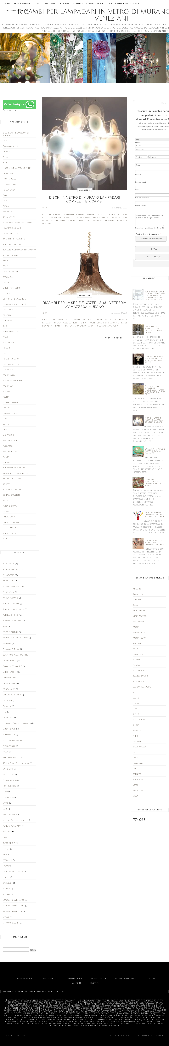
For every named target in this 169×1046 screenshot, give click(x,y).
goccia (6, 408)
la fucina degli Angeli (13, 872)
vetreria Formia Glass (13, 900)
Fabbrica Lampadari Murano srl (84, 1040)
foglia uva (8, 386)
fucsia (136, 703)
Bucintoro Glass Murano (15, 655)
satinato (137, 774)
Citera (6, 141)
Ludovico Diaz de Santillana (17, 723)
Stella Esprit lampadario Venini (17, 223)
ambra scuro (139, 638)
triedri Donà (9, 517)
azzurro (137, 660)
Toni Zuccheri (9, 786)
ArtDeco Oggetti (11, 604)
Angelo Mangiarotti (13, 587)
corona (7, 315)
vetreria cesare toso (13, 912)
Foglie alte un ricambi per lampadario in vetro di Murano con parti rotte (155, 390)
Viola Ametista (140, 616)
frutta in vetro (10, 402)
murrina (137, 731)
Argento (137, 589)
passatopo (8, 446)
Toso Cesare (9, 797)
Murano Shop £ (98, 979)
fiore (5, 353)
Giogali (6, 206)
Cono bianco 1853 (11, 146)
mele (5, 430)
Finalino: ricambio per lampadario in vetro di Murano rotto (154, 359)
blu (134, 692)
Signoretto (8, 775)
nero (135, 736)
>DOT (44, 206)
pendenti (7, 457)
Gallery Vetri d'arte (12, 695)
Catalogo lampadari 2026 (17, 10)
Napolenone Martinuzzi (14, 740)
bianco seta (138, 682)
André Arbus (9, 581)
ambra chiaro (139, 633)
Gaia (5, 195)
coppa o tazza (10, 310)
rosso (136, 769)
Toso (5, 792)
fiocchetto (8, 342)
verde (135, 785)
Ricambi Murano (22, 3)
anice (135, 649)
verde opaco (139, 791)
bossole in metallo (12, 255)
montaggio (8, 435)
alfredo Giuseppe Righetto (15, 820)
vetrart (6, 889)
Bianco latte (139, 594)
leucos (6, 877)
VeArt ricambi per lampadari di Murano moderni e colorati (155, 514)
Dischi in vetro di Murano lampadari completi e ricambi (84, 198)
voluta (6, 539)
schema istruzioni (11, 495)
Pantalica (7, 212)
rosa (135, 758)
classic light (9, 843)
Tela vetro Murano (12, 228)
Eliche (5, 163)
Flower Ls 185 (9, 185)
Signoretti (8, 769)
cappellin (7, 837)
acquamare (138, 622)
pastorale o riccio (12, 451)
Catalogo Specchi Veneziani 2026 (123, 3)
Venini (5, 809)
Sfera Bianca (9, 217)
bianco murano (140, 671)
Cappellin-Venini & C (12, 666)
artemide (7, 832)
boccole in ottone (12, 244)
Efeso (5, 157)
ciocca (6, 293)
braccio (6, 261)
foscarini (7, 860)
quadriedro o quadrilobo (16, 473)
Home (7, 3)
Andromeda (8, 575)
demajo (6, 849)
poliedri (6, 462)
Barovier (7, 644)
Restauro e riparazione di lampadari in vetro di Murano (155, 483)
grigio (136, 725)
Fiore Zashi (8, 174)
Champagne (138, 600)
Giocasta (7, 201)
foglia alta (8, 370)
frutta (6, 397)
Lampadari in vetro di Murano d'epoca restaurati (155, 451)
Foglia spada (9, 190)
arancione (84, 190)
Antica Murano (10, 598)
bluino (136, 698)
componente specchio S (14, 304)
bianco (136, 665)
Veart (5, 803)
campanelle (8, 277)
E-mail (38, 3)
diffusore (7, 321)
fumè (135, 709)
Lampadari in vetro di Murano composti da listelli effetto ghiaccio (155, 329)
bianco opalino (140, 676)
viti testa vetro (10, 533)
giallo (136, 714)
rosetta (6, 484)
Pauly (5, 752)
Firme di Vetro (10, 683)
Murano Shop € (50, 979)
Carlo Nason (9, 672)
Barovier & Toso (11, 649)
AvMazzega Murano (12, 621)
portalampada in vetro (14, 468)
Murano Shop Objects (125, 979)
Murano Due (9, 735)
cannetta (7, 283)
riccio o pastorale (12, 479)
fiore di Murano (11, 359)
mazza (6, 424)
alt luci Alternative (12, 826)
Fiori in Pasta (9, 179)
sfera (5, 500)
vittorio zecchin (11, 923)
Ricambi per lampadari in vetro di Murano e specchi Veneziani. (68, 1036)
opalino (137, 741)
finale (5, 337)
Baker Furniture (10, 632)
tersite (6, 511)
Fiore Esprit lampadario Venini (17, 168)
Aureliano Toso (10, 615)
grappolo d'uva (10, 413)
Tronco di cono (11, 233)
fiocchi (6, 348)
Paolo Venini (9, 746)
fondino (7, 392)
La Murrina (8, 718)
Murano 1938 (9, 729)
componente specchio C (14, 299)
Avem (5, 626)
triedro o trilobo (11, 522)
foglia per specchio (12, 381)
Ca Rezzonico (9, 661)
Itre (4, 712)
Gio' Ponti (7, 701)
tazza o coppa (10, 506)
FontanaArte (9, 689)
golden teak (139, 720)
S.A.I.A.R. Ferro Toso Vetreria (16, 763)
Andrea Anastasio (11, 569)
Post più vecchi (114, 334)
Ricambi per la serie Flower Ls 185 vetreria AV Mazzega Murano (85, 302)
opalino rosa (139, 747)
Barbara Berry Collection (15, 638)
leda (5, 419)
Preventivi (50, 3)
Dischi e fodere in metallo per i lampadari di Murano (155, 542)
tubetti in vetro (10, 528)
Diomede (7, 152)
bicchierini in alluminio (14, 239)
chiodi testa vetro (12, 288)
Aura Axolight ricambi (13, 609)
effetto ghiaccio (11, 332)
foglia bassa (9, 375)
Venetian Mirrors (25, 979)
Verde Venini (139, 611)
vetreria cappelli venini (14, 906)
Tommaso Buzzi (10, 780)
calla (5, 266)
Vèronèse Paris (10, 815)
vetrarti (6, 894)
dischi (5, 326)
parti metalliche (10, 441)
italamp (6, 866)
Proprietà (94, 983)
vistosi (6, 917)
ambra (136, 627)
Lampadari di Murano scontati (88, 3)
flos (5, 854)
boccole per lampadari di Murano (19, 250)
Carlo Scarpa (9, 678)
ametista (137, 643)
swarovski (8, 883)
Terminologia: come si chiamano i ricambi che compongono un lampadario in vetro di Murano (155, 296)
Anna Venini (8, 592)
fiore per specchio (11, 364)
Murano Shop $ (74, 979)
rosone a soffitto (12, 490)
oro (135, 752)
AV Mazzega (8, 564)
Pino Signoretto (11, 758)
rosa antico (139, 763)
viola (135, 796)
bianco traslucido (142, 687)
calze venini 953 (10, 272)
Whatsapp (64, 3)
